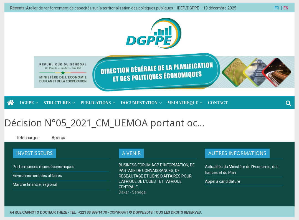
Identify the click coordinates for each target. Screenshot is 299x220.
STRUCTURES (57, 102)
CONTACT (218, 102)
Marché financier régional (35, 184)
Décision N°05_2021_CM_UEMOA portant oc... (104, 122)
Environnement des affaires (37, 175)
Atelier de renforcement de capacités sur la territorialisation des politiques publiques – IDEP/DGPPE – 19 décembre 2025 (131, 8)
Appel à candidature (222, 181)
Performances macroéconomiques (43, 166)
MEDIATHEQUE (183, 102)
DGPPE (27, 102)
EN (285, 8)
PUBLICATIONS (95, 102)
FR (277, 8)
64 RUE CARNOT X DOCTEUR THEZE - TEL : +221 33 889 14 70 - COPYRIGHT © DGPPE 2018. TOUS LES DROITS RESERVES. (106, 212)
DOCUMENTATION (139, 102)
